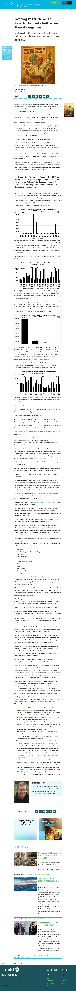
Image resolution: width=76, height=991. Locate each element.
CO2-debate (37, 918)
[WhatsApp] (40, 96)
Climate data (32, 874)
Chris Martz (32, 955)
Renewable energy (26, 920)
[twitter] (9, 975)
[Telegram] (44, 96)
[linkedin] (13, 975)
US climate (25, 875)
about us (64, 979)
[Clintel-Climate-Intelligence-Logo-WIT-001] (9, 3)
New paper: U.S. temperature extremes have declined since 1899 (49, 855)
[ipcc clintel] (7, 46)
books (48, 985)
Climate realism (44, 955)
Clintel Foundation (6, 963)
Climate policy (32, 918)
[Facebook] (30, 96)
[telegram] (16, 975)
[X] (33, 96)
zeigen (35, 681)
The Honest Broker (42, 793)
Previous (66, 10)
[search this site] (65, 2)
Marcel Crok (20, 920)
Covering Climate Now (40, 502)
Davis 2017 (35, 359)
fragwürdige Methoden (28, 710)
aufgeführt (46, 538)
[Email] (47, 96)
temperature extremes (18, 875)
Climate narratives (37, 955)
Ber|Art (66, 988)
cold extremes (37, 874)
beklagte (24, 474)
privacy (64, 981)
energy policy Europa (43, 918)
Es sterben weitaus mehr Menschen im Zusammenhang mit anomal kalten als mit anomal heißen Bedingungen (37, 755)
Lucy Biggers (21, 957)
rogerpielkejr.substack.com (27, 85)
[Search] (70, 2)
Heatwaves (42, 874)
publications (50, 983)
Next (71, 10)
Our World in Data (44, 359)
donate (49, 979)
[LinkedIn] (37, 96)
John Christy (46, 874)
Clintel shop (50, 981)
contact (64, 983)
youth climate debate (27, 957)
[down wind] (69, 103)
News (26, 874)
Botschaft (42, 599)
